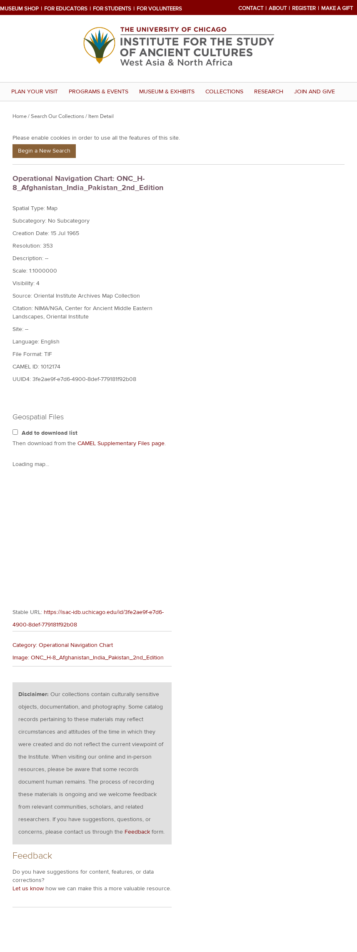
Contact (250, 8)
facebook (252, 876)
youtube (275, 876)
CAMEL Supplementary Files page (121, 443)
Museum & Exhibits (167, 91)
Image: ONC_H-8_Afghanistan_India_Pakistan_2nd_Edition (88, 512)
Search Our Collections (57, 116)
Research (268, 91)
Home (19, 116)
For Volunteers (159, 8)
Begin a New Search (44, 151)
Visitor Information (41, 905)
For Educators (65, 8)
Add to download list (49, 433)
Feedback (137, 686)
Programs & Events (98, 91)
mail (240, 876)
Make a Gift (337, 8)
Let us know (28, 743)
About (278, 8)
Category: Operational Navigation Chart (62, 499)
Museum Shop (19, 8)
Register (304, 8)
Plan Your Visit (34, 91)
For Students (112, 8)
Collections (224, 91)
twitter (264, 876)
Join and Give (314, 91)
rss (288, 876)
